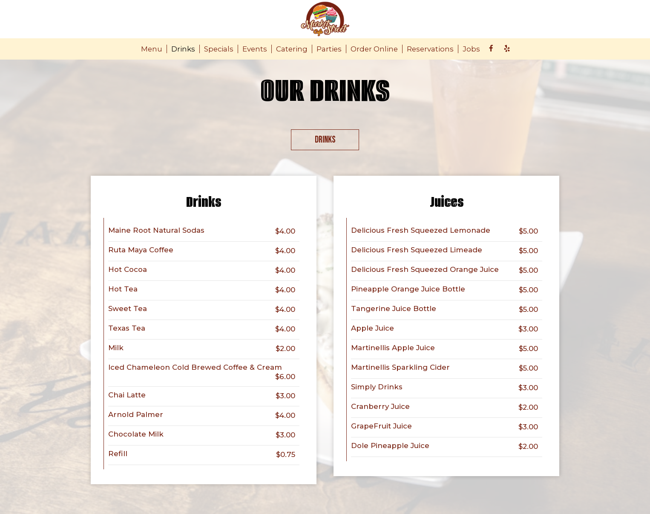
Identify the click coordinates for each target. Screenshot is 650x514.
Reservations (430, 49)
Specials (218, 49)
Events (254, 49)
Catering (292, 49)
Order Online (374, 49)
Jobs (471, 49)
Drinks (183, 49)
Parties (329, 49)
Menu (151, 49)
